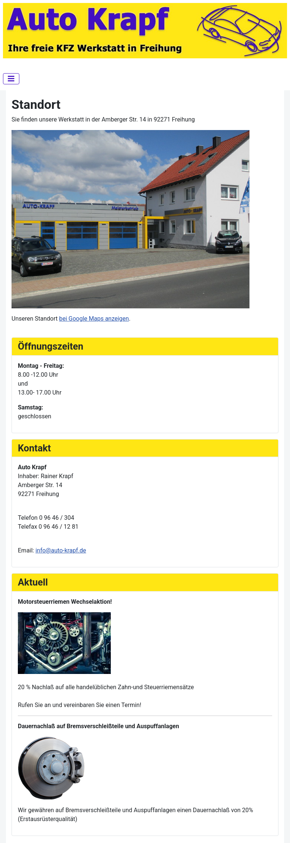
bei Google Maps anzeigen (94, 318)
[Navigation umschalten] (11, 78)
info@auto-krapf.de (60, 550)
